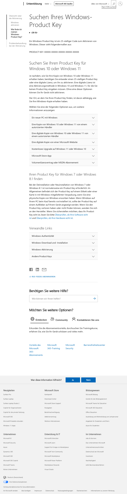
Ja (73, 380)
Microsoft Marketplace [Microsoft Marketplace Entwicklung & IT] (52, 456)
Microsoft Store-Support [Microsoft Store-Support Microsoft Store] (53, 403)
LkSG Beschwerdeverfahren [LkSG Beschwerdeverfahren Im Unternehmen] (95, 465)
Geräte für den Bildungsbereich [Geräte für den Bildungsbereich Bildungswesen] (96, 399)
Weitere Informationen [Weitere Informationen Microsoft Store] (52, 421)
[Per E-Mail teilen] (42, 269)
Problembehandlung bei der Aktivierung (17, 44)
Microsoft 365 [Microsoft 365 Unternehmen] (8, 456)
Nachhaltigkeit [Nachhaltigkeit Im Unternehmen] (91, 460)
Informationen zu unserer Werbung (102, 491)
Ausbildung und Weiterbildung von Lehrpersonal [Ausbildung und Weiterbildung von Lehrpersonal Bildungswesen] (102, 417)
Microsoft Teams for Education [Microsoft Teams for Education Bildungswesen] (96, 403)
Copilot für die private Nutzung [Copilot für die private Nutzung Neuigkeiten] (13, 412)
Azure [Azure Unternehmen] (5, 447)
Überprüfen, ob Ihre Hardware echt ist (54, 217)
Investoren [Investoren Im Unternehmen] (89, 456)
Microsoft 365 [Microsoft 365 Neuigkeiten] (8, 417)
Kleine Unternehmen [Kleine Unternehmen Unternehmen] (10, 469)
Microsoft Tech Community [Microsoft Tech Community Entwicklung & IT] (54, 452)
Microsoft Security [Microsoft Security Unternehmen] (9, 443)
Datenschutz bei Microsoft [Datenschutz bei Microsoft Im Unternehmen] (95, 452)
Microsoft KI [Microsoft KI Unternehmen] (7, 438)
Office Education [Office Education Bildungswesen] (91, 412)
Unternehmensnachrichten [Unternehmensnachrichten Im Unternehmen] (95, 447)
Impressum (38, 491)
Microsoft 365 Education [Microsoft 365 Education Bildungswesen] (94, 408)
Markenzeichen (82, 491)
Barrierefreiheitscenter (94, 344)
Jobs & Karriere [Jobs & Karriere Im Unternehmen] (91, 438)
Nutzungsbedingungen (65, 491)
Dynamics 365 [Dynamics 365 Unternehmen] (8, 452)
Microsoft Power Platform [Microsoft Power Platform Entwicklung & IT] (53, 460)
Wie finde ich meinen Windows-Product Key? (16, 33)
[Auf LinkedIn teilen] (36, 269)
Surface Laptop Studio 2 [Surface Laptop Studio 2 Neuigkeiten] (11, 403)
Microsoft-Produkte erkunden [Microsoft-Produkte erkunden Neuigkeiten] (13, 421)
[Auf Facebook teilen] (31, 269)
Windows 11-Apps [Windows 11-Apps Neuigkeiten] (9, 425)
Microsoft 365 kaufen (63, 3)
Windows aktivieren (15, 23)
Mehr (47, 3)
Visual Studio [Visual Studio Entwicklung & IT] (49, 469)
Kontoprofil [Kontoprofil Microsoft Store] (48, 394)
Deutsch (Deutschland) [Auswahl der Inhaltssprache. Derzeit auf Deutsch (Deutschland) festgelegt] (15, 477)
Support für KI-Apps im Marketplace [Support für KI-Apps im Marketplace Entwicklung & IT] (57, 447)
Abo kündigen (26, 491)
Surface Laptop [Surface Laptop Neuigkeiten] (8, 399)
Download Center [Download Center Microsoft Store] (50, 399)
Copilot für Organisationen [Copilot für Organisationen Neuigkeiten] (12, 408)
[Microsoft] (12, 4)
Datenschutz (50, 491)
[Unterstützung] (34, 4)
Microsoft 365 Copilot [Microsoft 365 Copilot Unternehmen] (10, 460)
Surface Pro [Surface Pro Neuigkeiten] (7, 394)
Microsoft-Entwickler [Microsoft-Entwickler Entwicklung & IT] (51, 438)
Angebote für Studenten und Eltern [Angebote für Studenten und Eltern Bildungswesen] (97, 421)
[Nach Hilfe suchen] (113, 3)
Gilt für (34, 32)
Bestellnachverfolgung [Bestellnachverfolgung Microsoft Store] (52, 412)
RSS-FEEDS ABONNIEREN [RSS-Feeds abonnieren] (44, 276)
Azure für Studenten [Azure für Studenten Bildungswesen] (92, 425)
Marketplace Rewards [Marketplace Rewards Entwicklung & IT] (52, 465)
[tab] (39, 319)
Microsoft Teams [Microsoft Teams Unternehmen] (9, 465)
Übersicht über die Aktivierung (15, 17)
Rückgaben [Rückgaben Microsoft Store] (48, 408)
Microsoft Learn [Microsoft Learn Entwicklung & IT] (50, 443)
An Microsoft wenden (10, 491)
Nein (88, 380)
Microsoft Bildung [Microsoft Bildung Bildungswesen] (92, 394)
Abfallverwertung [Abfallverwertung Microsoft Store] (50, 417)
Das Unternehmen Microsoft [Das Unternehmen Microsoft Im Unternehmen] (95, 443)
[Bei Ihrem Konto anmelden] (120, 3)
